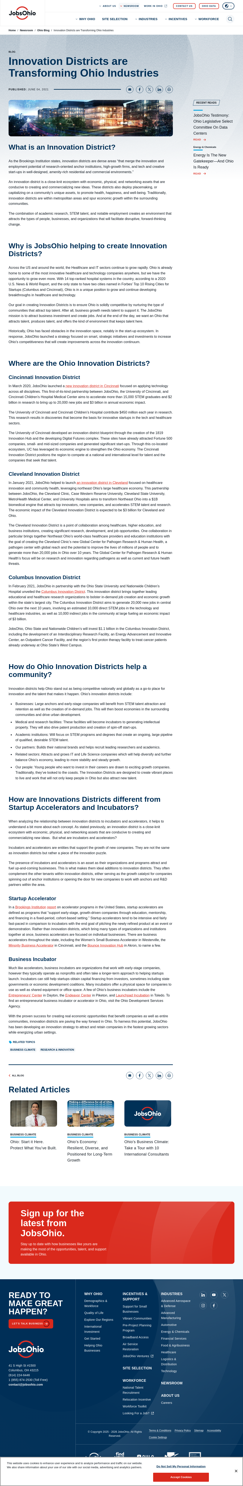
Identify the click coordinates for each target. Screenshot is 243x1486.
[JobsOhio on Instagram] (203, 1305)
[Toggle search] (230, 19)
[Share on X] (149, 89)
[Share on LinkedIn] (159, 89)
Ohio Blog (43, 30)
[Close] (236, 1471)
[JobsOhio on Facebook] (213, 1305)
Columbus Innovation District (63, 592)
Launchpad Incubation (132, 995)
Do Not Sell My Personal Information (180, 1466)
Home (12, 30)
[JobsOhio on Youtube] (213, 1295)
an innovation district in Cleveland (102, 483)
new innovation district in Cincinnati (92, 386)
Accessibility (214, 1430)
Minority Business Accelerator (31, 945)
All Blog (16, 1075)
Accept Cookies (181, 1477)
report (51, 907)
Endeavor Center (78, 995)
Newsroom (26, 30)
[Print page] (169, 89)
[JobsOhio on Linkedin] (203, 1295)
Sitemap (199, 1430)
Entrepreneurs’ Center (25, 995)
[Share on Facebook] (139, 89)
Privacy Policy (183, 1430)
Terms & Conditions (160, 1430)
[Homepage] (22, 13)
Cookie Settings (158, 1437)
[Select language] (228, 6)
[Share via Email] (129, 89)
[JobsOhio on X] (224, 1295)
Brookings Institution (30, 907)
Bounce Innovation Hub (105, 945)
